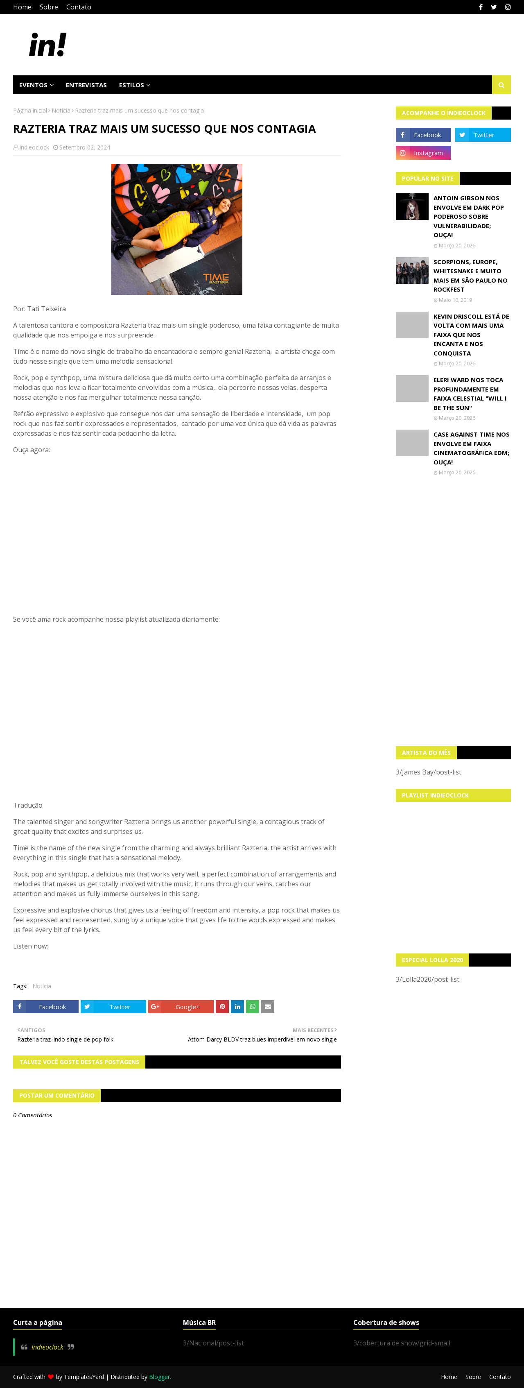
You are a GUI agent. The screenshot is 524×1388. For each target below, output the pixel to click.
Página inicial (30, 110)
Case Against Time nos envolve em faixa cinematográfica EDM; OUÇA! (472, 448)
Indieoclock (47, 1347)
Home (22, 6)
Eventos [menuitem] (33, 85)
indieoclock (34, 147)
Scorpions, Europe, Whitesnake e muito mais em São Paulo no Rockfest (471, 276)
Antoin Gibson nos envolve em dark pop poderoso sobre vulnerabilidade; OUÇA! (469, 216)
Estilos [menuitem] (131, 85)
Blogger (159, 1377)
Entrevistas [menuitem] (86, 85)
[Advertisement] (453, 611)
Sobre (49, 6)
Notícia (61, 110)
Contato (78, 6)
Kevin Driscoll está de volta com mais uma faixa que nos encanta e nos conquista (471, 334)
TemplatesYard (84, 1377)
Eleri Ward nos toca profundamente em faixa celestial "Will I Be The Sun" (470, 394)
